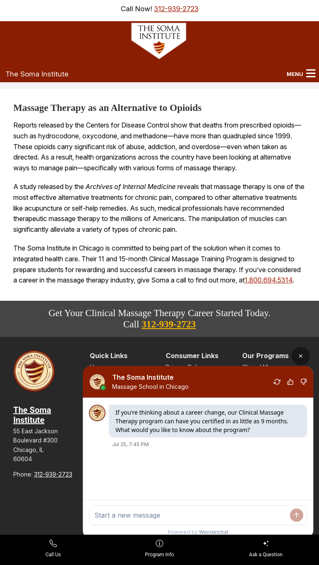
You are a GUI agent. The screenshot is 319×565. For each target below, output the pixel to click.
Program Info (159, 549)
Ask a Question (265, 549)
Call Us (53, 549)
